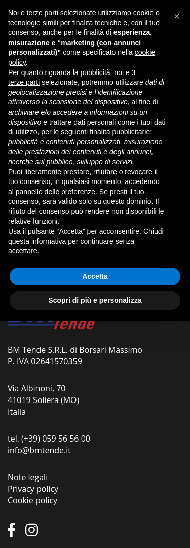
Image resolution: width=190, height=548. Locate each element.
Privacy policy (33, 488)
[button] (177, 16)
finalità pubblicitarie (120, 132)
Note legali (28, 477)
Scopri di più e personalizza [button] (94, 300)
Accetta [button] (95, 276)
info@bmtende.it (39, 450)
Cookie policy (32, 500)
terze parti (24, 82)
